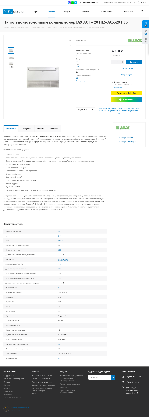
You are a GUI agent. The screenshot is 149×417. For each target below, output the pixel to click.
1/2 (59, 264)
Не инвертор (63, 259)
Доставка (7, 385)
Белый (78, 67)
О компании (9, 371)
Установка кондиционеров (71, 375)
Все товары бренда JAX (126, 142)
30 (59, 344)
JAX (77, 61)
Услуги (63, 371)
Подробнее (118, 87)
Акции (34, 393)
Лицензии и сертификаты (14, 379)
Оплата (6, 388)
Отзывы (6, 382)
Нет (59, 358)
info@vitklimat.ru (132, 382)
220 (77, 77)
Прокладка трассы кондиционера (67, 391)
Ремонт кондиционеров (70, 384)
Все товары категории (126, 138)
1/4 (59, 269)
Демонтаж (64, 387)
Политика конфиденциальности (12, 396)
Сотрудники (8, 375)
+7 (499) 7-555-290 (133, 376)
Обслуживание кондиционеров (67, 380)
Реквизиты (8, 391)
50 (76, 56)
